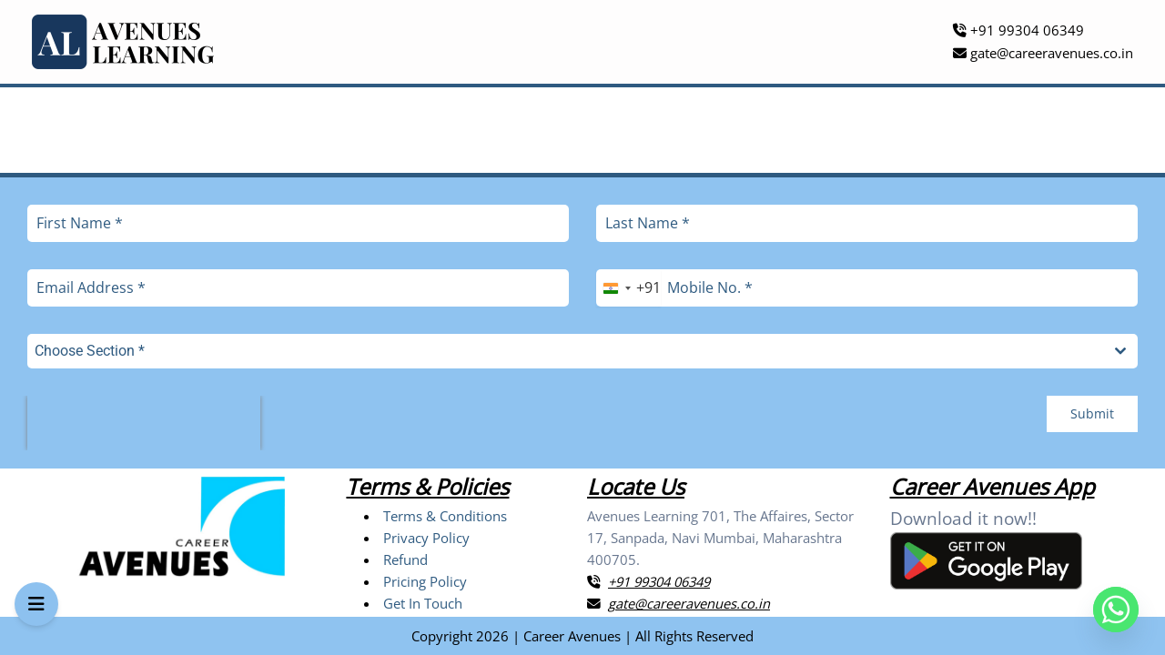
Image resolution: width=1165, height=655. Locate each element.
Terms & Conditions (445, 516)
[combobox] (628, 288)
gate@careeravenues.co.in (1043, 53)
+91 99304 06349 (1018, 30)
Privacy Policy (426, 538)
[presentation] (143, 423)
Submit (1092, 413)
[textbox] (565, 351)
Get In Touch (422, 603)
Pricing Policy (425, 581)
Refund (405, 559)
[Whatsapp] (1116, 609)
